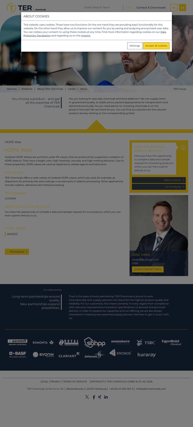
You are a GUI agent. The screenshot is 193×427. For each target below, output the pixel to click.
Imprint (85, 35)
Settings (135, 45)
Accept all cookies (156, 45)
